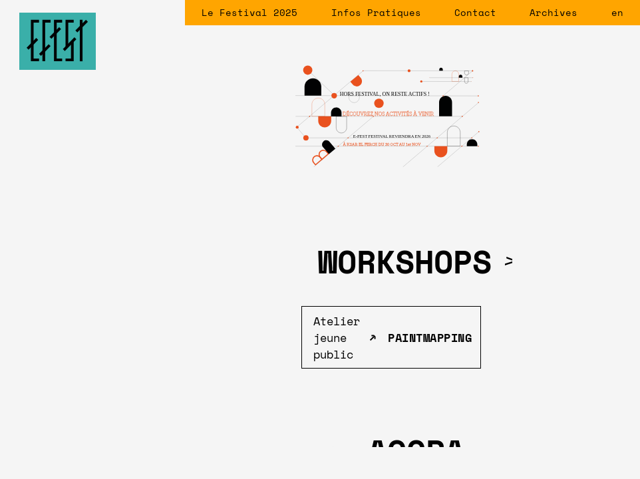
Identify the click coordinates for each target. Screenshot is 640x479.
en (617, 12)
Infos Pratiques (376, 12)
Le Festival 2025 (249, 12)
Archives (553, 12)
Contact (475, 12)
